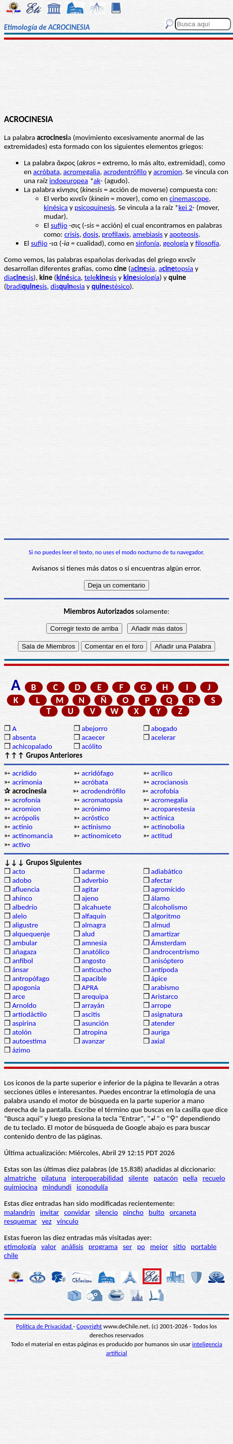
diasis (18, 277)
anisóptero (167, 960)
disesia (68, 286)
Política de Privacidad (44, 1326)
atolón (21, 1032)
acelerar (163, 737)
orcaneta (182, 1212)
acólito (91, 746)
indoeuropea (68, 180)
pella (190, 1178)
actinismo (96, 826)
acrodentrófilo (125, 171)
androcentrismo (175, 951)
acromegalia (81, 171)
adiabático (166, 871)
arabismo (165, 987)
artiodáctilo (29, 1014)
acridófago (97, 773)
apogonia (26, 987)
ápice (159, 978)
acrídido (24, 773)
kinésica (56, 207)
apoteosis (183, 234)
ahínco (22, 898)
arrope (161, 1005)
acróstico (95, 817)
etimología (20, 1246)
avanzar (93, 1041)
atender (163, 1023)
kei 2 (185, 207)
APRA (89, 987)
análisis (72, 1246)
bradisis (26, 286)
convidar (77, 1212)
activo (21, 844)
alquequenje (31, 933)
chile (11, 1255)
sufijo (59, 225)
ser (127, 1246)
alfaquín (93, 916)
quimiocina (20, 1186)
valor (48, 1246)
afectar (161, 880)
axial (158, 1041)
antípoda (164, 969)
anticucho (96, 969)
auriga (160, 1032)
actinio (22, 826)
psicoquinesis (95, 207)
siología (141, 277)
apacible (94, 978)
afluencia (25, 889)
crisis (71, 234)
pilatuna (53, 1178)
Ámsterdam (168, 942)
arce (18, 996)
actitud (161, 835)
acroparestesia (173, 808)
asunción (94, 1023)
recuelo (214, 1178)
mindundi (57, 1186)
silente (138, 1178)
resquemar (20, 1221)
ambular (24, 942)
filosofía (207, 243)
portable (204, 1246)
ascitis (90, 1014)
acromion (168, 171)
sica (68, 277)
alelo (19, 916)
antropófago (30, 978)
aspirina (24, 1023)
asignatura (167, 1014)
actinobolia (168, 826)
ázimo (21, 1050)
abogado (164, 728)
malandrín (19, 1212)
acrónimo (95, 808)
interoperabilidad (97, 1178)
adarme (93, 871)
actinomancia (32, 835)
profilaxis (115, 234)
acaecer (93, 737)
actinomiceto (101, 835)
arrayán (92, 1005)
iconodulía (92, 1186)
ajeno (89, 898)
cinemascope (189, 198)
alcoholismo (169, 907)
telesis (100, 277)
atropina (94, 1032)
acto (18, 871)
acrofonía (26, 799)
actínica (162, 817)
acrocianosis (169, 782)
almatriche (20, 1178)
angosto (93, 960)
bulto (156, 1212)
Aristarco (164, 996)
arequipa (94, 996)
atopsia (175, 268)
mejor (159, 1246)
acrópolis (25, 817)
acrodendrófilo (103, 791)
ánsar (20, 969)
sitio (179, 1246)
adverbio (94, 880)
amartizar (165, 933)
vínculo (67, 1221)
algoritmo (165, 916)
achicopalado (32, 746)
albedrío (24, 907)
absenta (24, 737)
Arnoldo (24, 1005)
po (141, 1246)
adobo (21, 880)
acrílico (161, 773)
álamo (160, 898)
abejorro (94, 728)
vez (47, 1221)
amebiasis (147, 234)
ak (96, 180)
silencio (106, 1212)
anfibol (22, 960)
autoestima (29, 1041)
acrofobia (165, 791)
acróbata (46, 171)
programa (103, 1246)
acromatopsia (102, 799)
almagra (93, 924)
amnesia (94, 942)
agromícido (168, 889)
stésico (110, 286)
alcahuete (96, 907)
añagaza (24, 951)
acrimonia (27, 782)
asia (143, 268)
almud (160, 924)
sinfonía (147, 243)
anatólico (95, 951)
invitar (49, 1212)
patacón (166, 1178)
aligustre (25, 924)
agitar (90, 889)
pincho (133, 1212)
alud (87, 933)
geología (175, 243)
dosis (90, 234)
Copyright (89, 1326)
